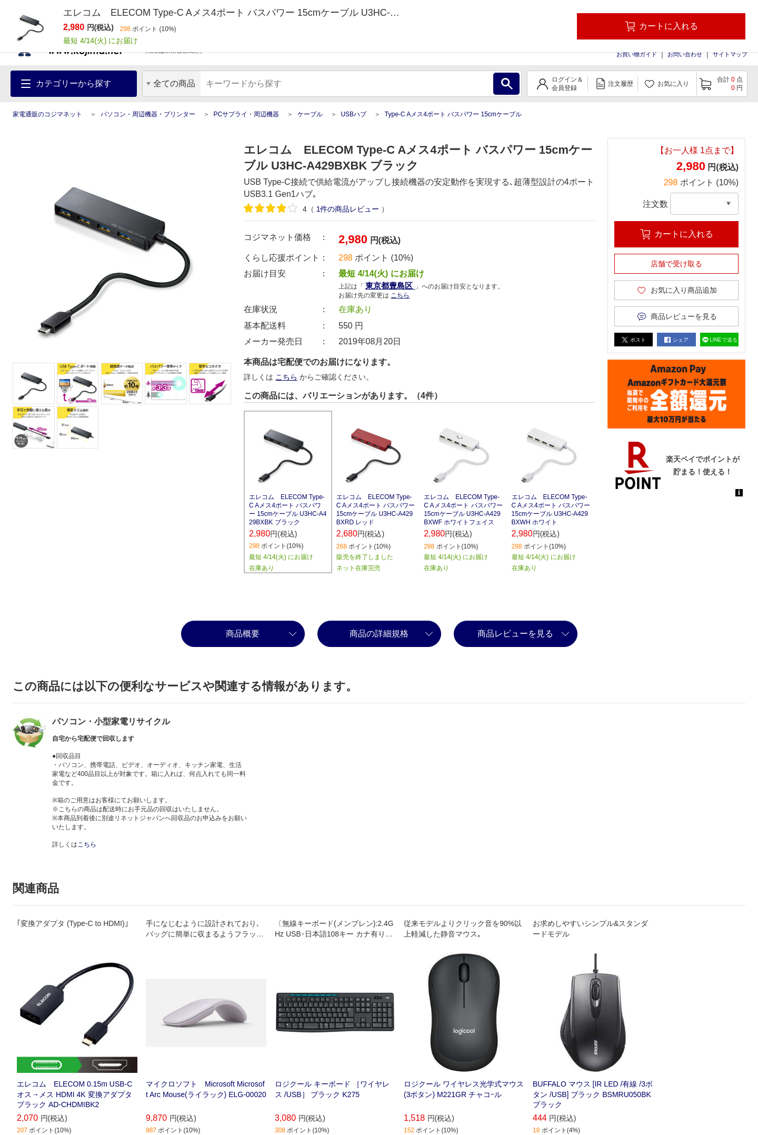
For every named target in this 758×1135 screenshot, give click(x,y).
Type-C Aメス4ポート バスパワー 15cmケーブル (453, 114)
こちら (400, 295)
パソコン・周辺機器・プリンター (148, 114)
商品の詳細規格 (379, 633)
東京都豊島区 (390, 285)
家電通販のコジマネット (47, 114)
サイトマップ (730, 54)
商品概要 (243, 633)
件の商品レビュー (348, 209)
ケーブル (310, 114)
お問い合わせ (684, 54)
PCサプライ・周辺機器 (246, 114)
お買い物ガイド (636, 54)
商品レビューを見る (515, 633)
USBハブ (353, 114)
